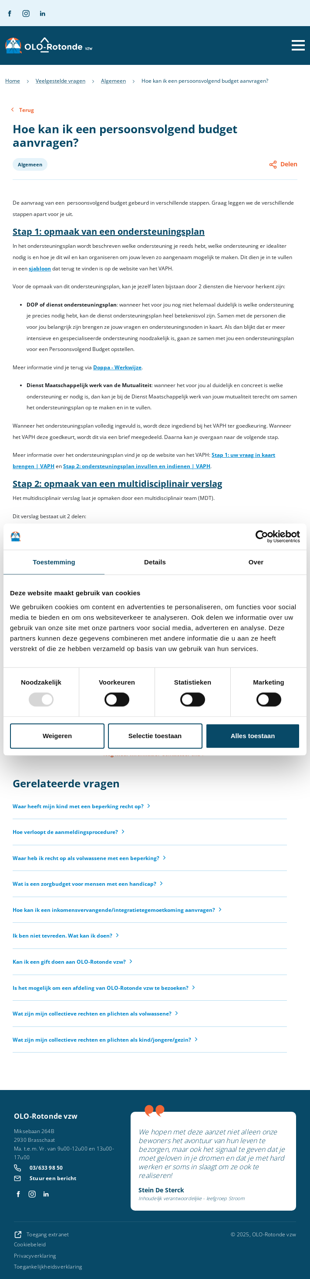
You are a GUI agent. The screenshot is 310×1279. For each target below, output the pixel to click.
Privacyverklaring (35, 1255)
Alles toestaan (253, 735)
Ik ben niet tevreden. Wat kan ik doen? (62, 935)
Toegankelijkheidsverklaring (48, 1266)
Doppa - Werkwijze (117, 367)
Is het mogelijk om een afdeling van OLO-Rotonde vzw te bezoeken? (101, 988)
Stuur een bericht (53, 1178)
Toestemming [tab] (54, 562)
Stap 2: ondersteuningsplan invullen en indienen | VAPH (136, 466)
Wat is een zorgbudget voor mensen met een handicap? (84, 884)
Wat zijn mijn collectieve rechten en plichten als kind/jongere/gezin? (102, 1039)
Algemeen (113, 80)
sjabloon (40, 268)
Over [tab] (256, 562)
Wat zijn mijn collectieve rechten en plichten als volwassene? (92, 1013)
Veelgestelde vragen (60, 80)
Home (12, 80)
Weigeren (57, 735)
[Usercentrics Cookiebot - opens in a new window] (262, 536)
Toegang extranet (41, 1234)
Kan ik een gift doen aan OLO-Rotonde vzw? (69, 961)
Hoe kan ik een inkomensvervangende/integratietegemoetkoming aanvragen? (114, 910)
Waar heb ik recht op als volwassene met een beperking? (86, 858)
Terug (26, 110)
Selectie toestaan (155, 735)
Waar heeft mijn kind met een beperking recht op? (78, 806)
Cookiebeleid (30, 1244)
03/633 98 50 (46, 1167)
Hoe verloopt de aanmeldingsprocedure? (65, 832)
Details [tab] (155, 562)
